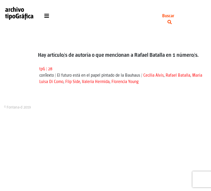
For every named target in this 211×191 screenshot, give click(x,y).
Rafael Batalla (178, 75)
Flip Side (72, 82)
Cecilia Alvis (153, 75)
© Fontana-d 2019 (17, 107)
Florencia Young (125, 82)
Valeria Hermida (96, 82)
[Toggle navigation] (46, 17)
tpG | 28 (45, 69)
